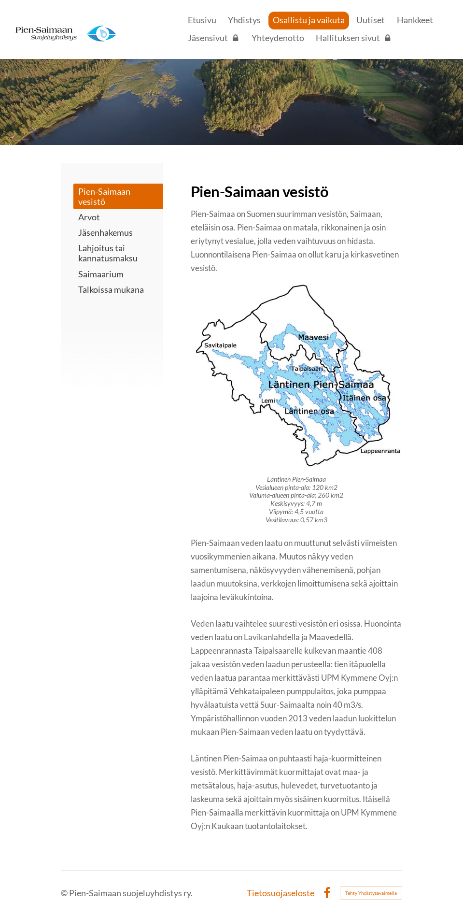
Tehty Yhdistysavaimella (371, 893)
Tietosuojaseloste (280, 893)
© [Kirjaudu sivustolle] (65, 893)
